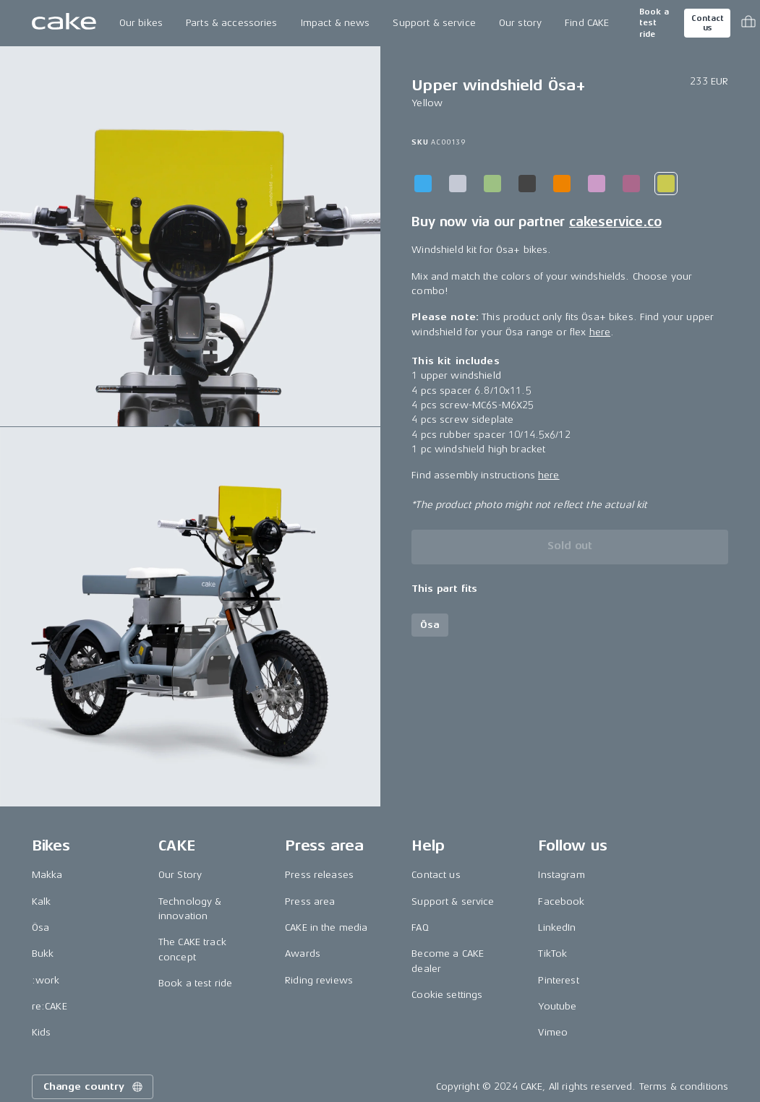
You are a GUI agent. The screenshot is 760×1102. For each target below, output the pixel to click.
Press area (310, 901)
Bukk (43, 953)
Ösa (40, 927)
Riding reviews (319, 980)
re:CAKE (49, 1006)
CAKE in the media (326, 927)
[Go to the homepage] (64, 23)
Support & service (434, 22)
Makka (47, 874)
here (600, 332)
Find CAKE (587, 22)
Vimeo (553, 1032)
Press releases (319, 874)
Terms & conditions (684, 1086)
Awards (302, 953)
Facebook (561, 901)
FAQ (419, 927)
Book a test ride (654, 23)
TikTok (552, 953)
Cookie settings (446, 994)
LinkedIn (557, 927)
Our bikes (141, 22)
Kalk (41, 901)
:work (46, 980)
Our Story (180, 874)
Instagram (561, 874)
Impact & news (335, 22)
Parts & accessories (232, 22)
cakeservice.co (615, 222)
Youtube (557, 1006)
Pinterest (558, 980)
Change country (94, 1087)
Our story (520, 22)
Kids (41, 1032)
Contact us (707, 23)
